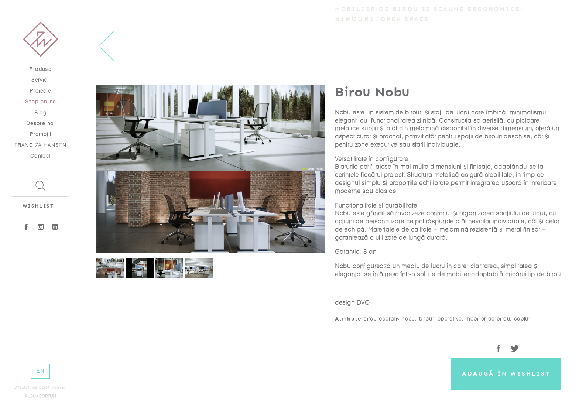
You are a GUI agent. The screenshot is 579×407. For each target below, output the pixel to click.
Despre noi (40, 123)
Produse (40, 69)
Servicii (40, 80)
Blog (40, 113)
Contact (40, 156)
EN (40, 371)
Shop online (40, 102)
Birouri (355, 19)
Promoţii (40, 134)
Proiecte (40, 91)
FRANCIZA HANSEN (40, 145)
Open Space (405, 19)
